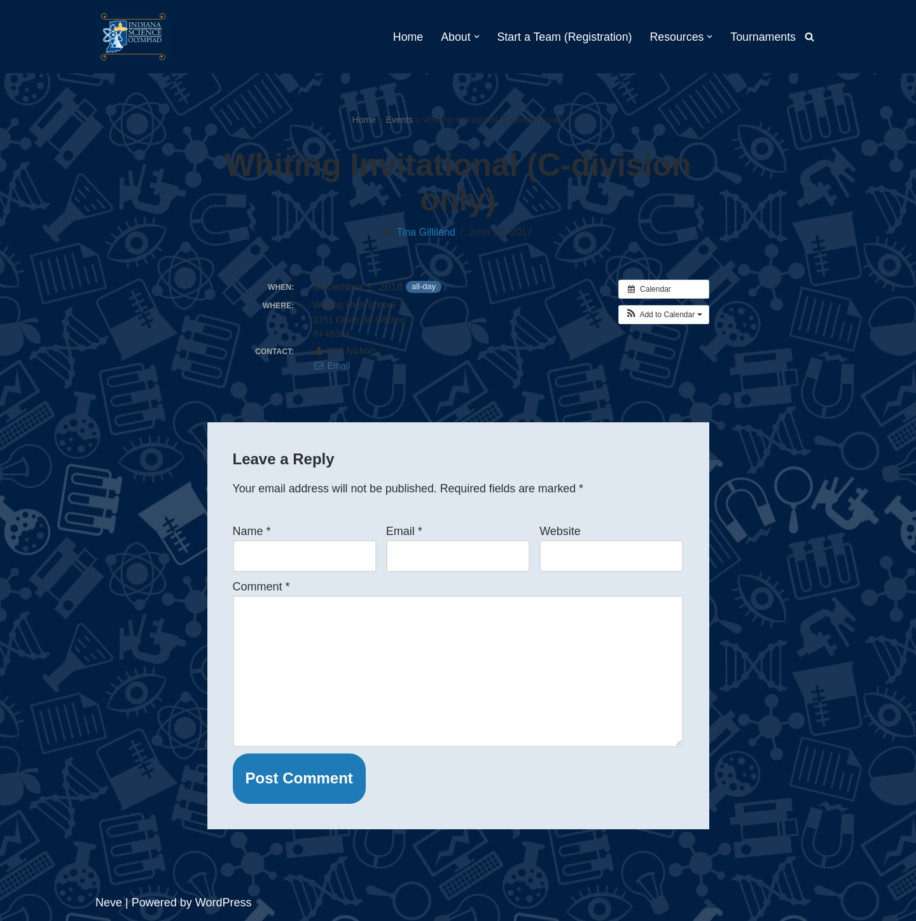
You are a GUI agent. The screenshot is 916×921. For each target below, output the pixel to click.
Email (331, 366)
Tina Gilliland (425, 232)
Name (252, 531)
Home (404, 37)
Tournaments (763, 37)
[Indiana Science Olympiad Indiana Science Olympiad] (133, 36)
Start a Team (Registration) (562, 37)
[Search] (809, 36)
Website (560, 531)
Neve (108, 904)
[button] (473, 36)
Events (399, 120)
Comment (261, 587)
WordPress (223, 904)
